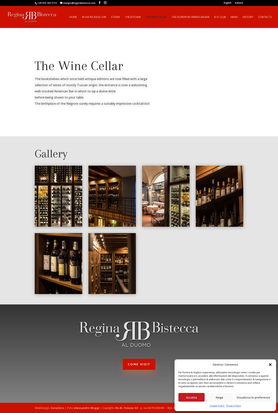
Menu (234, 17)
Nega (219, 397)
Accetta (191, 397)
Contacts (265, 17)
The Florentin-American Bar (190, 17)
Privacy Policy (233, 405)
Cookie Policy (217, 405)
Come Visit (139, 364)
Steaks (115, 17)
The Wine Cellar (156, 17)
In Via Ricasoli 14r (94, 17)
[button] (270, 365)
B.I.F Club (220, 17)
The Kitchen (133, 17)
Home (73, 17)
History (248, 17)
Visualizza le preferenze (253, 397)
